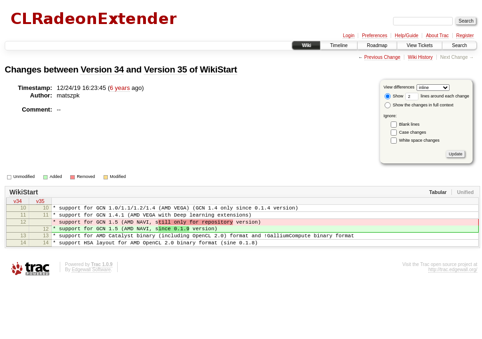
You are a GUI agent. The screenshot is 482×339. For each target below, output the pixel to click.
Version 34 (102, 69)
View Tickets (420, 45)
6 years (120, 87)
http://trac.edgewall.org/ (452, 279)
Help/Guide (406, 35)
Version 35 (165, 69)
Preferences (374, 35)
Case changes (412, 132)
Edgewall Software (91, 279)
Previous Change (382, 57)
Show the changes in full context (419, 105)
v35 (40, 202)
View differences (399, 87)
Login (348, 35)
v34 (18, 202)
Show (394, 96)
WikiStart (218, 69)
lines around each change (437, 96)
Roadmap (377, 45)
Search (459, 45)
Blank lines (409, 124)
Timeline (338, 45)
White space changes (419, 140)
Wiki (306, 45)
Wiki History (420, 57)
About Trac (437, 35)
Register (465, 35)
